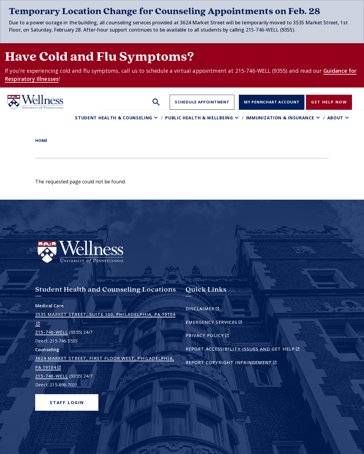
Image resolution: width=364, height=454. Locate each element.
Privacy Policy (218, 336)
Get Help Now (329, 102)
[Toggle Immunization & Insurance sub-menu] (318, 117)
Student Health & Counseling (113, 118)
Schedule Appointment (202, 102)
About (335, 118)
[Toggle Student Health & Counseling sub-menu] (156, 117)
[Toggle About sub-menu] (347, 117)
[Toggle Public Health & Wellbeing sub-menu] (237, 117)
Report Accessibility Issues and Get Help (245, 349)
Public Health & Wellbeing (199, 118)
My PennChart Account (271, 102)
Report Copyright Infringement (242, 363)
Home (41, 140)
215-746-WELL (262, 29)
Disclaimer (213, 309)
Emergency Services (224, 323)
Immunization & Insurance (280, 118)
